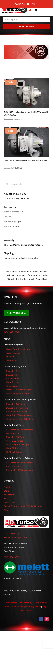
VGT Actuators (13, 466)
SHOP (7, 339)
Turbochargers (11, 221)
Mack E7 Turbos (13, 448)
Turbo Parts (9, 226)
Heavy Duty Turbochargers (18, 349)
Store (6, 490)
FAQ (6, 498)
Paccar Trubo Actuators (17, 411)
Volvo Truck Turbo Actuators (19, 419)
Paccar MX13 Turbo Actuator (19, 470)
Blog (6, 510)
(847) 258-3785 (21, 198)
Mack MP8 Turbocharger (17, 444)
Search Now (26, 26)
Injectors (8, 216)
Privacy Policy (25, 602)
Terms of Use (11, 602)
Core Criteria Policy (14, 606)
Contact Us (9, 502)
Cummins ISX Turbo (15, 437)
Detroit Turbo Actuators (17, 407)
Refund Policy (40, 602)
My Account (9, 494)
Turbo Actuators (11, 211)
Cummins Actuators (15, 404)
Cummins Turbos (14, 371)
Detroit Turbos (13, 374)
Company (9, 481)
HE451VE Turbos (14, 452)
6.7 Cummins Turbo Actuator (19, 462)
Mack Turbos (12, 382)
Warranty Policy (33, 606)
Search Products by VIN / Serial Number (23, 506)
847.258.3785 (27, 4)
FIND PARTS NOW (16, 313)
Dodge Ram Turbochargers (19, 389)
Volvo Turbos (12, 386)
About (7, 487)
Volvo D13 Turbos (14, 440)
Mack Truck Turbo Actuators (19, 415)
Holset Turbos (12, 433)
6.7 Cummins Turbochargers (19, 429)
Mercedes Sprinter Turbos (18, 393)
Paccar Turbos (12, 378)
